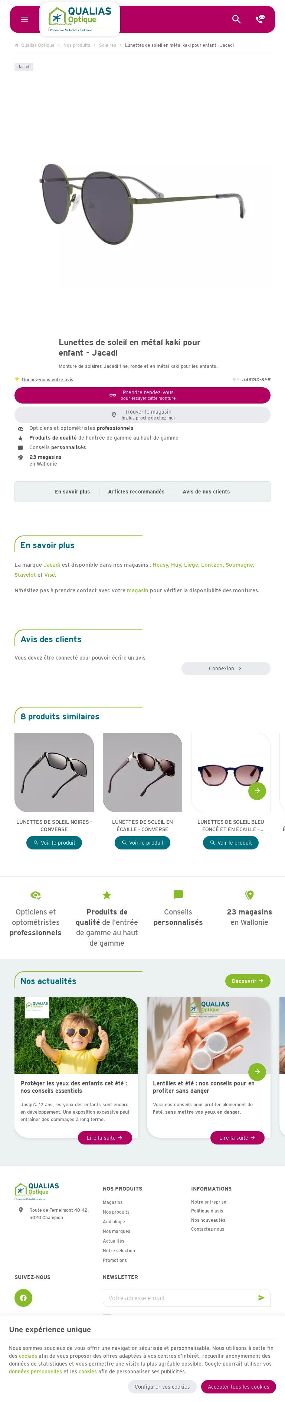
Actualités (113, 1241)
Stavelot (25, 575)
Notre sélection (119, 1250)
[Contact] (260, 19)
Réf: (236, 379)
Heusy (160, 564)
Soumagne (239, 564)
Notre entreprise (208, 1202)
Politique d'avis (207, 1211)
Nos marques (116, 1231)
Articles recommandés (136, 492)
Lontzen (212, 564)
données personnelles (35, 1371)
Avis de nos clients (206, 492)
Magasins (112, 1202)
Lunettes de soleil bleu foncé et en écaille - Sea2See (230, 826)
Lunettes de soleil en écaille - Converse (142, 825)
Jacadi (23, 66)
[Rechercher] (237, 19)
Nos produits (76, 45)
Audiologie (114, 1221)
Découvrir (244, 981)
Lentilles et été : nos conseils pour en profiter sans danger (204, 1087)
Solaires (107, 45)
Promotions (115, 1260)
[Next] (257, 791)
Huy (176, 564)
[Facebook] (23, 1298)
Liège (191, 564)
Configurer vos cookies (162, 1386)
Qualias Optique (34, 45)
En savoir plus (72, 492)
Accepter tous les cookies (238, 1386)
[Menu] (24, 19)
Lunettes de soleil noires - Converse (54, 825)
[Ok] (262, 1298)
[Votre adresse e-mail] (187, 1298)
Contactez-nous (207, 1229)
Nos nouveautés (208, 1220)
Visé (49, 575)
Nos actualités (48, 981)
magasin (137, 590)
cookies (28, 1356)
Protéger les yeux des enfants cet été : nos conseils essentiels (73, 1087)
